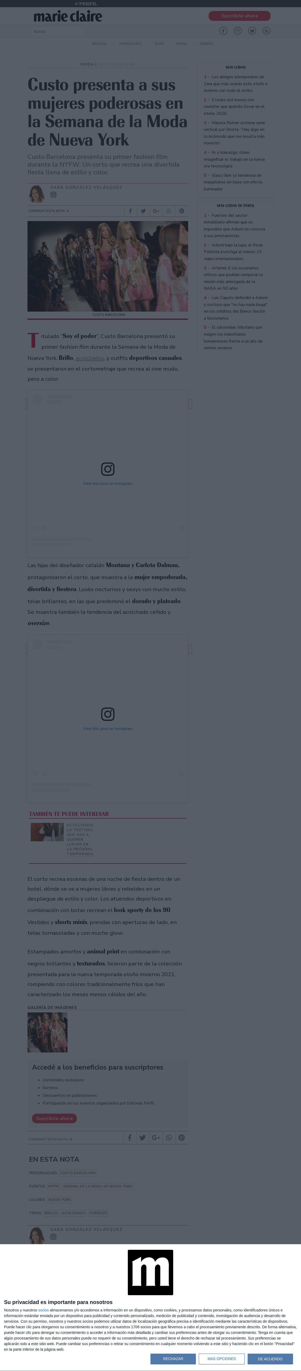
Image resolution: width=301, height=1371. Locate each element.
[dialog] (150, 1307)
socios (43, 1310)
